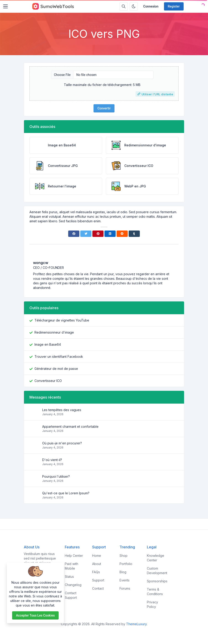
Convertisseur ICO (48, 381)
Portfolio (126, 564)
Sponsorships (157, 581)
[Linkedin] (110, 234)
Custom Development (157, 570)
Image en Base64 (47, 344)
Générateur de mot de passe (56, 369)
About (96, 564)
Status (69, 576)
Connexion (151, 6)
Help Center (74, 555)
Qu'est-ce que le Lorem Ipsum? (65, 493)
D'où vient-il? (52, 460)
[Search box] (124, 6)
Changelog (73, 585)
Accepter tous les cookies (35, 615)
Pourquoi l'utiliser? (56, 476)
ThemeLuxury (136, 624)
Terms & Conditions (155, 591)
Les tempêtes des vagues (61, 410)
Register (174, 6)
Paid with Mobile (71, 566)
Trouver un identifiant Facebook (58, 356)
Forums (125, 588)
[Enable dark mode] (134, 6)
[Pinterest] (98, 234)
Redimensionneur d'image (54, 332)
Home (96, 555)
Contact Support (71, 595)
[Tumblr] (134, 234)
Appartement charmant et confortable (70, 426)
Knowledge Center (155, 558)
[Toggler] (5, 6)
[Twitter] (85, 234)
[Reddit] (122, 234)
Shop (123, 555)
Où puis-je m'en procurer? (62, 443)
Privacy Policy (152, 604)
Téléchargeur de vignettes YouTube (61, 320)
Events (125, 580)
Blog (123, 572)
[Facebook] (73, 234)
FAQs (96, 572)
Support (98, 580)
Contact (98, 588)
